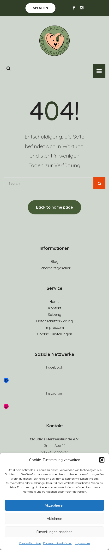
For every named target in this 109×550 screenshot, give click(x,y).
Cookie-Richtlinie (30, 543)
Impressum (82, 543)
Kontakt (54, 308)
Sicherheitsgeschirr (54, 268)
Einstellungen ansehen (54, 532)
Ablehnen (54, 518)
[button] (101, 459)
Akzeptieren (55, 505)
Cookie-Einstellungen (54, 334)
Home (54, 301)
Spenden (40, 8)
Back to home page (54, 207)
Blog (55, 261)
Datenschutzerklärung (58, 543)
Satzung (54, 314)
